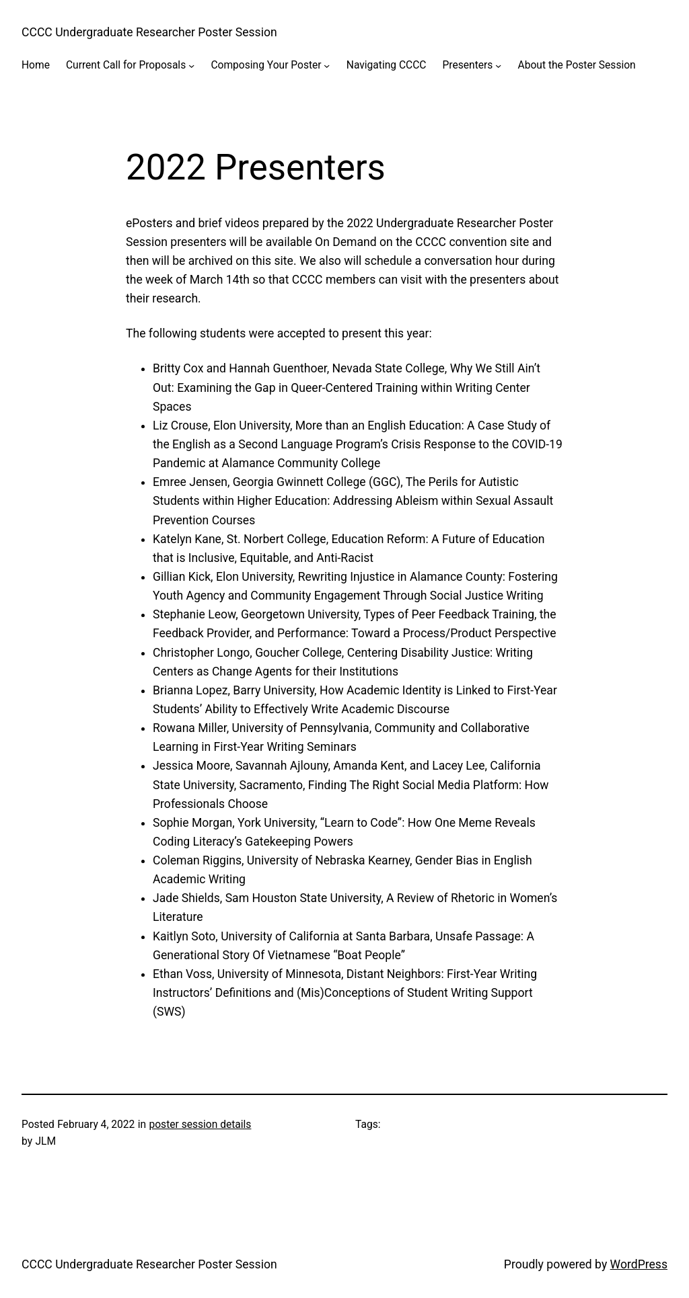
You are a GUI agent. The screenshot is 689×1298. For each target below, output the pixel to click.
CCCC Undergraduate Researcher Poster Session (149, 32)
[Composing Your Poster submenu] (327, 66)
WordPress (638, 1264)
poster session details (200, 1125)
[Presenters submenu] (498, 66)
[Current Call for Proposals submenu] (191, 66)
